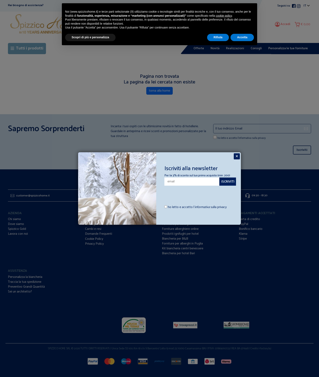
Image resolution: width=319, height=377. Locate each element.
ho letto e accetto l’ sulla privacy (197, 207)
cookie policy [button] (224, 15)
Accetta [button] (242, 37)
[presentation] (188, 193)
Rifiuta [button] (218, 37)
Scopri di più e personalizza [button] (90, 37)
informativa (202, 207)
